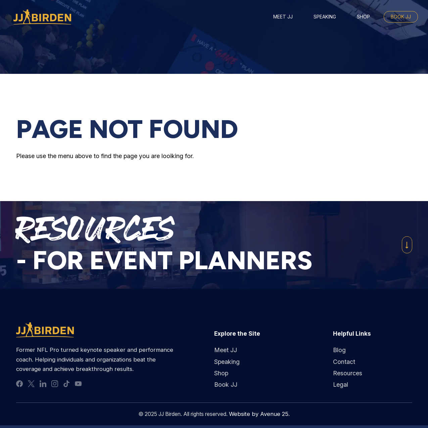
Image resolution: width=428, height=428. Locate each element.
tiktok (66, 384)
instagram (54, 384)
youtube (78, 384)
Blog (339, 350)
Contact (344, 361)
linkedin (43, 384)
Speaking (325, 16)
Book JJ (401, 16)
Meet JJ (283, 16)
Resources (347, 373)
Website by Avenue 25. (259, 414)
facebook (19, 384)
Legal (340, 384)
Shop (363, 16)
